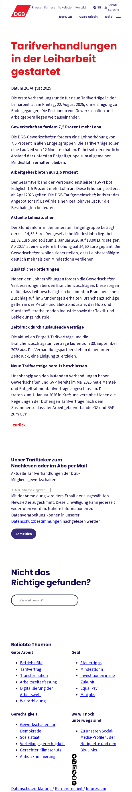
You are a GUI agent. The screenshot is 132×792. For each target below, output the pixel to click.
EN (97, 7)
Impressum (96, 789)
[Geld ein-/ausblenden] (113, 18)
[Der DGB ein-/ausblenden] (70, 18)
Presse (37, 7)
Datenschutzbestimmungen (36, 521)
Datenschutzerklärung (32, 789)
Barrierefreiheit (69, 789)
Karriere (49, 7)
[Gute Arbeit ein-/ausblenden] (93, 18)
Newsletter (65, 7)
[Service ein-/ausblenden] (86, 26)
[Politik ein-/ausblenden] (112, 34)
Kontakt (80, 7)
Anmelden (24, 533)
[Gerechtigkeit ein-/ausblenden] (62, 26)
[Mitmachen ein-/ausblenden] (108, 26)
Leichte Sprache (111, 7)
